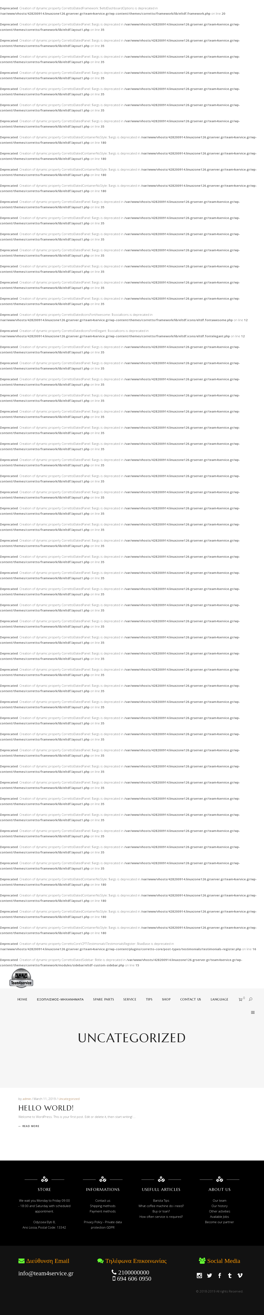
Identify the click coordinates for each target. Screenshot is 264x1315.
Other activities (219, 1211)
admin (27, 1099)
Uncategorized (69, 1099)
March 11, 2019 (45, 1099)
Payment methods (103, 1211)
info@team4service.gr (46, 1273)
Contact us (102, 1200)
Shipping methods (103, 1206)
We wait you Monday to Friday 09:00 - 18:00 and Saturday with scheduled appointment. (44, 1205)
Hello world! (46, 1108)
